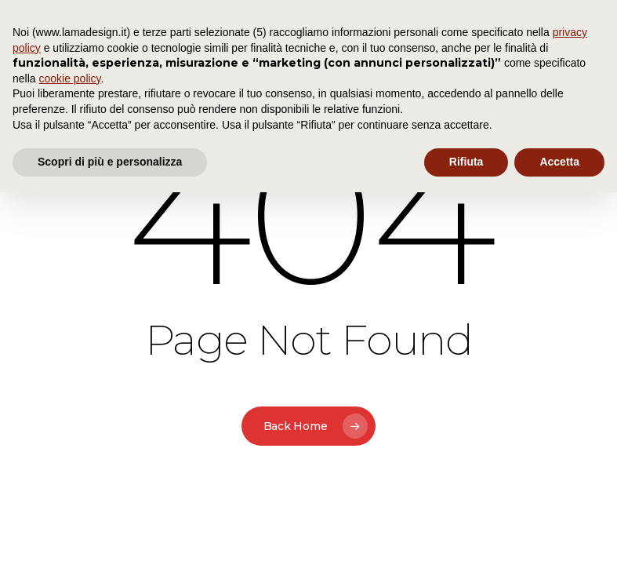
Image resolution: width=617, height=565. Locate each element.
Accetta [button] (559, 161)
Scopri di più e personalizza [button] (110, 161)
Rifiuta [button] (466, 161)
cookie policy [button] (69, 78)
